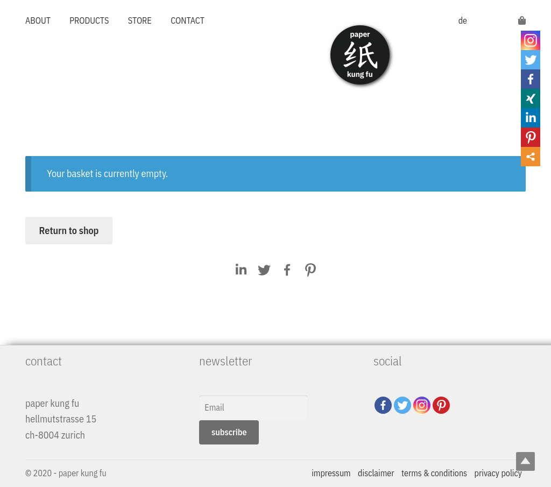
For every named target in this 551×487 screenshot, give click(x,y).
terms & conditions (434, 473)
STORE (140, 20)
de (462, 20)
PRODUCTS (89, 20)
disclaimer (376, 473)
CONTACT (187, 20)
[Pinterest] (441, 405)
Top (525, 461)
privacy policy (498, 473)
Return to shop (69, 230)
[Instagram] (421, 405)
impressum (331, 473)
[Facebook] (383, 405)
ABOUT (38, 20)
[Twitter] (402, 405)
